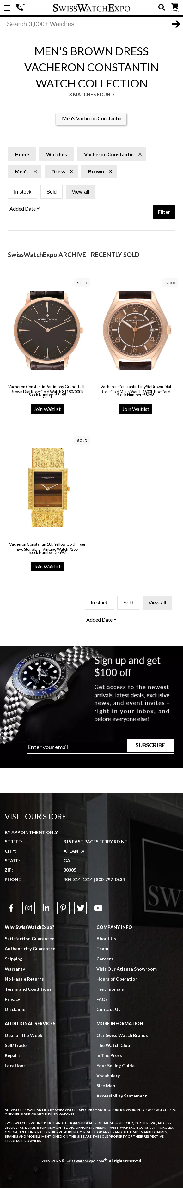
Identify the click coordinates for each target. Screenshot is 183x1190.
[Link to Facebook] (11, 910)
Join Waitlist (47, 411)
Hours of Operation (117, 980)
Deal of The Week (23, 1036)
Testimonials (110, 991)
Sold (51, 193)
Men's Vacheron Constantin (91, 120)
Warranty (15, 970)
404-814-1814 (20, 8)
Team (102, 950)
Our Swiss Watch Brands (122, 1036)
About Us (106, 940)
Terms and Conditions (28, 991)
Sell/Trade (16, 1046)
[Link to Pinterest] (63, 910)
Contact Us (108, 1011)
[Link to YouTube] (98, 910)
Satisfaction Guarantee (29, 940)
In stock (22, 193)
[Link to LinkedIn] (46, 910)
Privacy (12, 1001)
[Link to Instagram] (28, 910)
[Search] (91, 25)
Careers (104, 960)
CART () (174, 6)
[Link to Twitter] (80, 910)
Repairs (13, 1057)
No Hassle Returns (24, 980)
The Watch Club (113, 1046)
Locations (15, 1067)
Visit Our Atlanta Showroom (126, 970)
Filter (164, 214)
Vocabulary (108, 1077)
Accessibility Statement (121, 1097)
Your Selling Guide (115, 1067)
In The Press (109, 1057)
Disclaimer (16, 1011)
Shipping (13, 960)
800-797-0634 (110, 881)
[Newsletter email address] (100, 751)
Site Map (105, 1087)
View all (80, 193)
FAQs (102, 1001)
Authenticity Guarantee (30, 950)
